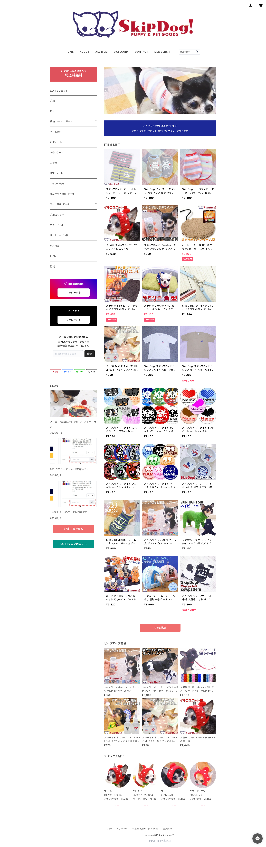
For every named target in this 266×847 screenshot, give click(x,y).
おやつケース (57, 152)
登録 (89, 353)
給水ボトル (56, 142)
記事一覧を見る (73, 529)
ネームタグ (55, 131)
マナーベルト (57, 225)
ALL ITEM (101, 51)
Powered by (160, 841)
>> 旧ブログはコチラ (73, 544)
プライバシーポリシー (117, 828)
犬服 (52, 100)
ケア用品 (55, 245)
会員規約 (167, 828)
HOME (70, 51)
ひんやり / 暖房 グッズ (62, 193)
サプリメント (56, 173)
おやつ (53, 162)
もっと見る (160, 627)
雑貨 (52, 266)
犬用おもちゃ (57, 214)
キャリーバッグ (57, 183)
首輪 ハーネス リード (61, 121)
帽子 (52, 111)
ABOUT (84, 51)
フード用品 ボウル (60, 204)
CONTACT (141, 51)
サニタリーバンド (59, 235)
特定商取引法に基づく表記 (145, 828)
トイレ (53, 256)
